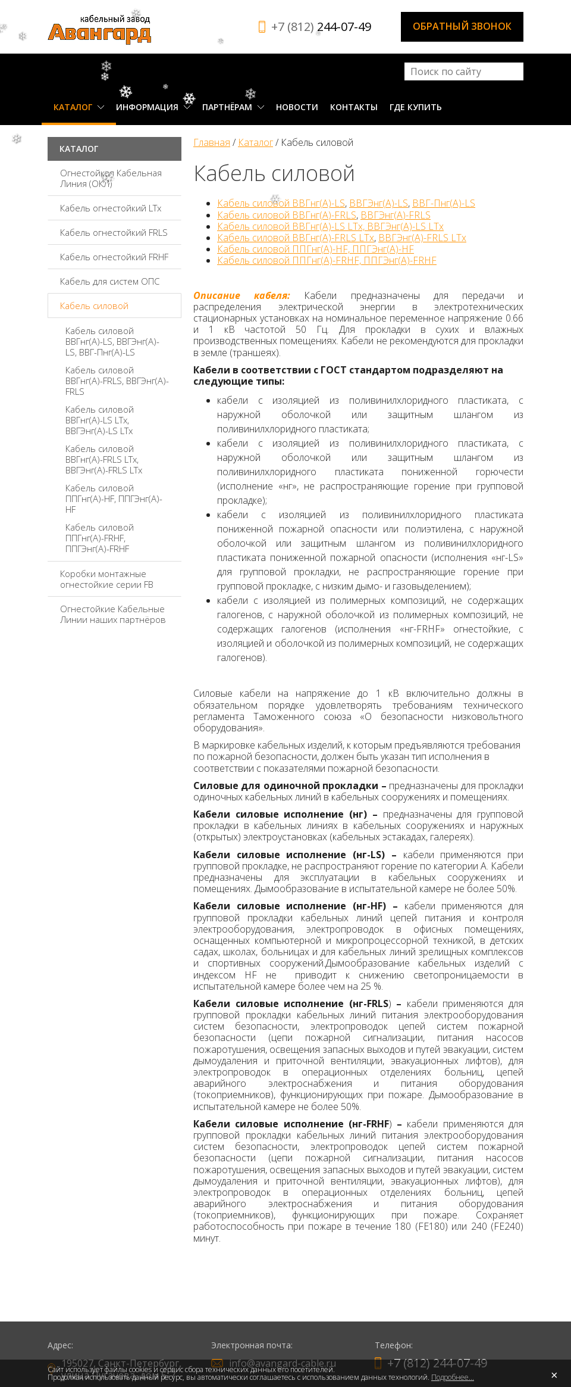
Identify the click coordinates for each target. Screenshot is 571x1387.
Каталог (79, 107)
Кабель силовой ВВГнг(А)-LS (281, 203)
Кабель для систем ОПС (109, 281)
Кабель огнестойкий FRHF (114, 257)
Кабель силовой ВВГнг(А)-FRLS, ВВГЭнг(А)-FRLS (117, 380)
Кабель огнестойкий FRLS (114, 232)
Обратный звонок (462, 26)
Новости (297, 107)
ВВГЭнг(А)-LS (378, 203)
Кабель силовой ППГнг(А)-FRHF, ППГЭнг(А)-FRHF (99, 537)
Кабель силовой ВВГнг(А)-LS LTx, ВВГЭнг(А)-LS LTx (99, 420)
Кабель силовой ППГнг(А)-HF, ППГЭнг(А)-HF (113, 498)
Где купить (416, 107)
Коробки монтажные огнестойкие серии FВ (106, 579)
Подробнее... (452, 1377)
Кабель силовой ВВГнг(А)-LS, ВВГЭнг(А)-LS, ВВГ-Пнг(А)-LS (112, 341)
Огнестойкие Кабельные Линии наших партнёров (113, 614)
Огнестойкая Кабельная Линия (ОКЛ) (111, 178)
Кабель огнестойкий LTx (110, 208)
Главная (211, 142)
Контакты (354, 107)
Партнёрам (233, 107)
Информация (153, 107)
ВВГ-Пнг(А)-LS (443, 203)
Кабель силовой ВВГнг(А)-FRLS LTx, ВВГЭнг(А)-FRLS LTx (103, 459)
